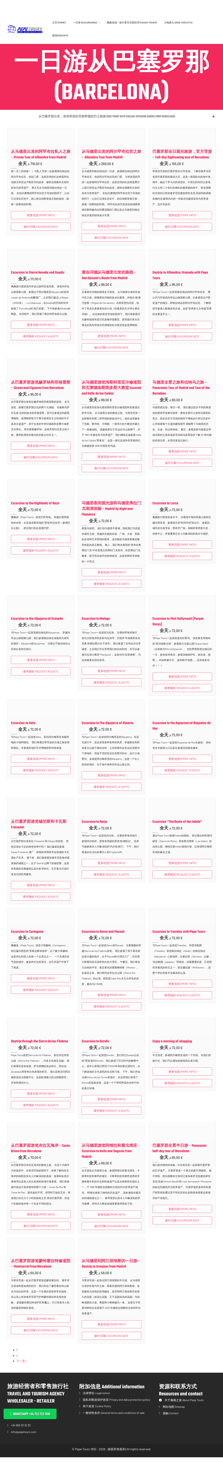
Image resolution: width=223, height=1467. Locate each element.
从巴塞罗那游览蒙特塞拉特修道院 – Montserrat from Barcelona (40, 1272)
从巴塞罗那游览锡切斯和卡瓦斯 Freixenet (38, 833)
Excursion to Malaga (96, 627)
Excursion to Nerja (94, 831)
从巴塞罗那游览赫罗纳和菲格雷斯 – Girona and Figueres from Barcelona (40, 394)
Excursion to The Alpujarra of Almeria (107, 732)
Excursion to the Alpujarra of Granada (37, 627)
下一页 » (22, 1369)
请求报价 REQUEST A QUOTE (40, 345)
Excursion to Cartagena (27, 940)
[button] (111, 121)
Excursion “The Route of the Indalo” (177, 831)
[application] (98, 22)
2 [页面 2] (17, 1364)
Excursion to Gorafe (95, 1050)
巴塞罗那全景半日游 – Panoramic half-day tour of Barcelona (179, 1157)
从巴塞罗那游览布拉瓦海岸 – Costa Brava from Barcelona (40, 1157)
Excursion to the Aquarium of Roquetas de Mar (181, 734)
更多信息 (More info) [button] (41, 224)
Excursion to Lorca (165, 512)
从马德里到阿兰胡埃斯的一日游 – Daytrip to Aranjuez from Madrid (111, 1272)
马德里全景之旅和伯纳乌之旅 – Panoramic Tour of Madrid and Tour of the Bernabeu (181, 397)
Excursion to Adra (23, 732)
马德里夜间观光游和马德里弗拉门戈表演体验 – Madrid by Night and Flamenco (111, 517)
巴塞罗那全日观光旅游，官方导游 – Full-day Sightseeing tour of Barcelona (182, 163)
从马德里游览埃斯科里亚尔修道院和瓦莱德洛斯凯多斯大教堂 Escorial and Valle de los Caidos (111, 397)
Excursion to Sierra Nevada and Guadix (37, 281)
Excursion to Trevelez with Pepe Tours (178, 940)
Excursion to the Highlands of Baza (35, 512)
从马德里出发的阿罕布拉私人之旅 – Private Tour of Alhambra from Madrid (40, 163)
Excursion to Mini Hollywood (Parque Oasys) (178, 630)
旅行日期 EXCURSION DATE (41, 235)
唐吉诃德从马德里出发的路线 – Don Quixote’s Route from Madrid (109, 284)
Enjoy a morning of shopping (172, 1050)
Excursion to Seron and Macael (103, 940)
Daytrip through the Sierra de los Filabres (39, 1050)
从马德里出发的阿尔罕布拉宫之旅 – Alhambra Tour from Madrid (111, 163)
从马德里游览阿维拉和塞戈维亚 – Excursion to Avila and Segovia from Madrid (111, 1160)
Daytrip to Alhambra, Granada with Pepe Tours (180, 284)
